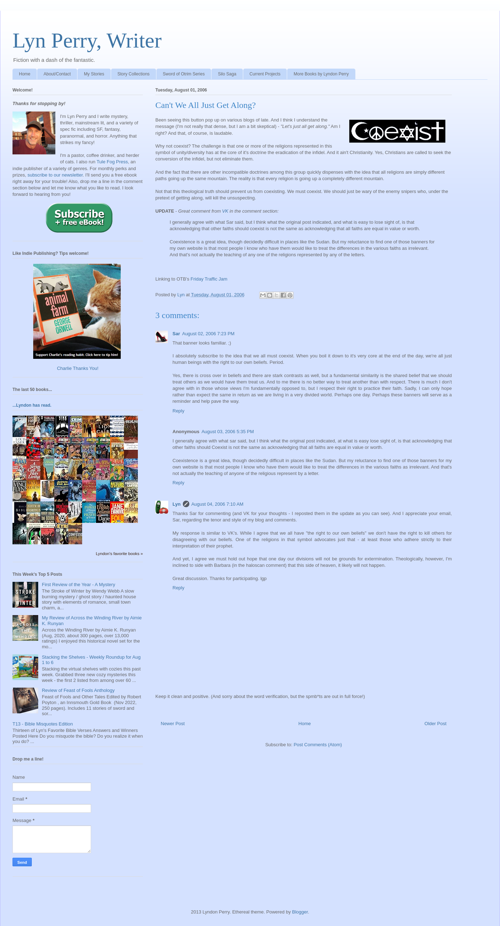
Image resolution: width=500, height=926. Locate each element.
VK (225, 211)
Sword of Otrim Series (184, 73)
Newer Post (173, 723)
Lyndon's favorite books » (119, 553)
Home (24, 73)
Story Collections (134, 73)
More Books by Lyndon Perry (321, 73)
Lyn (176, 504)
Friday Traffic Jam (209, 279)
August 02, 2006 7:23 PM (208, 333)
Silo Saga (227, 73)
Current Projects (265, 73)
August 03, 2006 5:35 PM (227, 431)
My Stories (94, 73)
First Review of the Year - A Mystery (78, 584)
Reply (178, 411)
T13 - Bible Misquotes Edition (42, 724)
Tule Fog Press (112, 161)
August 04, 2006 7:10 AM (217, 504)
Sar (176, 333)
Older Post (435, 723)
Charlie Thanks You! (77, 368)
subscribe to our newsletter (55, 175)
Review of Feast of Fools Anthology (78, 690)
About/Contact (57, 73)
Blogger (300, 912)
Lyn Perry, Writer (86, 40)
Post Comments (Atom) (318, 744)
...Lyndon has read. (31, 405)
